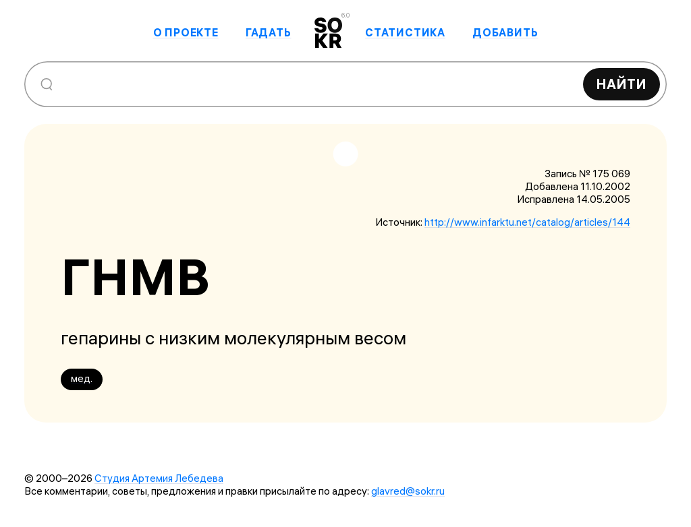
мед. (81, 378)
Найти (621, 83)
